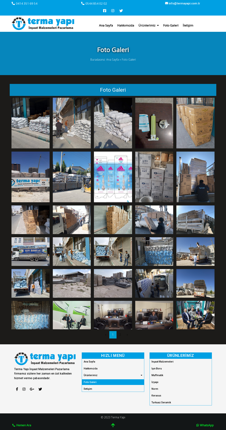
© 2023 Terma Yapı (113, 410)
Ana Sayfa (112, 52)
